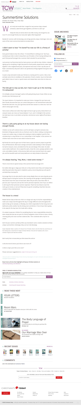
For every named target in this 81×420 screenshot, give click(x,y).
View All (69, 47)
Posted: (4, 285)
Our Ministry (19, 392)
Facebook (17, 364)
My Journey (25, 330)
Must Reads (27, 8)
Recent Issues (11, 346)
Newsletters (29, 1)
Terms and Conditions (46, 371)
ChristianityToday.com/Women (11, 264)
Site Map (39, 371)
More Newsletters (59, 66)
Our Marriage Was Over (34, 332)
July (78, 14)
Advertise (50, 395)
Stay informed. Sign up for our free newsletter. (40, 374)
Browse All (50, 346)
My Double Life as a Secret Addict (72, 44)
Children (16, 282)
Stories (18, 395)
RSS (52, 371)
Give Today (5, 393)
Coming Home (61, 60)
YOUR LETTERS (11, 295)
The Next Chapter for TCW (72, 36)
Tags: (3, 282)
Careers (34, 392)
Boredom (11, 282)
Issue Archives (61, 32)
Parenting (21, 282)
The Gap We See (20, 393)
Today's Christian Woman (22, 371)
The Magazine (37, 8)
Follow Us (35, 395)
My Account (66, 395)
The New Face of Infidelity (72, 40)
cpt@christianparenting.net (29, 252)
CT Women (60, 58)
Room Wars (10, 307)
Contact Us (56, 371)
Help (65, 392)
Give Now (38, 1)
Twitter (23, 364)
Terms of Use (51, 393)
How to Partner (20, 396)
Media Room (35, 393)
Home (70, 14)
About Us (21, 1)
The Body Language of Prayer (34, 320)
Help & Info (62, 371)
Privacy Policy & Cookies (53, 392)
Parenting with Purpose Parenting (17, 285)
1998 (74, 14)
